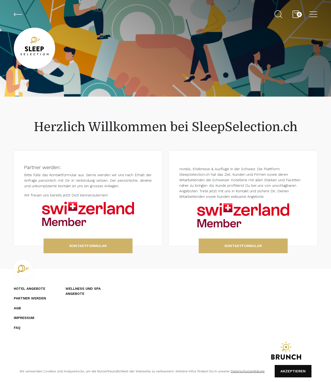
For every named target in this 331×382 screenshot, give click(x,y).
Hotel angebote (29, 289)
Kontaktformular (88, 246)
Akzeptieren (293, 371)
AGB (17, 308)
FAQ (17, 328)
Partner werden (30, 298)
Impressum (24, 318)
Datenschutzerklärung (248, 371)
